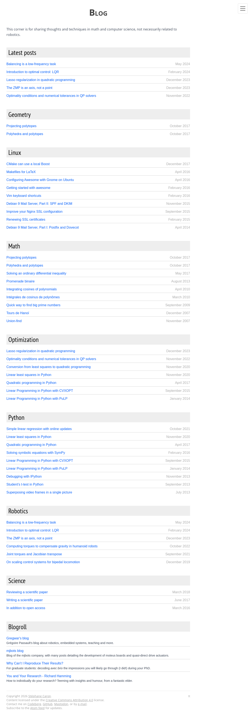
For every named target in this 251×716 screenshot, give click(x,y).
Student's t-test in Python (24, 484)
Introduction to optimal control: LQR (32, 72)
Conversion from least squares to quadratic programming (48, 367)
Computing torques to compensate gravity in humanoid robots (52, 546)
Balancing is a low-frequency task (31, 64)
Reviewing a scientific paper (27, 592)
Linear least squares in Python (28, 375)
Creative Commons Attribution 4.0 (69, 700)
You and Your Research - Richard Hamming (38, 676)
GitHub (48, 704)
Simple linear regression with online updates (39, 429)
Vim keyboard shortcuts (23, 195)
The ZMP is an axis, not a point (29, 88)
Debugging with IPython (24, 476)
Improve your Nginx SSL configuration (34, 211)
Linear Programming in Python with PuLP (37, 398)
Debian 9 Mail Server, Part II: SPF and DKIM (39, 203)
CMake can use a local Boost (28, 164)
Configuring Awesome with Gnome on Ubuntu (40, 180)
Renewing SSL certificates (25, 219)
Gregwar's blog (17, 638)
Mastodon (61, 704)
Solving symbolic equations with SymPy (35, 452)
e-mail (82, 704)
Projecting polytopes (21, 126)
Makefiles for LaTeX (21, 172)
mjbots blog (15, 651)
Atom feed (37, 708)
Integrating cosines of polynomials (31, 289)
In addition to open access (25, 608)
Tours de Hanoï (17, 313)
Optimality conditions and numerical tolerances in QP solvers (51, 95)
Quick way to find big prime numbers (33, 305)
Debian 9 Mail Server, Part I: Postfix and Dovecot (42, 227)
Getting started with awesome (28, 188)
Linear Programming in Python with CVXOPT (39, 390)
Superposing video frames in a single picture (39, 492)
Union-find (14, 321)
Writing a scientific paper (24, 600)
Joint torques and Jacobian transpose (34, 554)
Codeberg (34, 704)
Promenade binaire (20, 281)
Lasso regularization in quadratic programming (40, 80)
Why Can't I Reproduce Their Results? (34, 663)
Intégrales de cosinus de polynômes (33, 297)
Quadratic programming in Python (31, 383)
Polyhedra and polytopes (24, 134)
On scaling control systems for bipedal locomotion (43, 562)
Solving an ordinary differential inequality (36, 273)
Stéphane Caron (39, 696)
